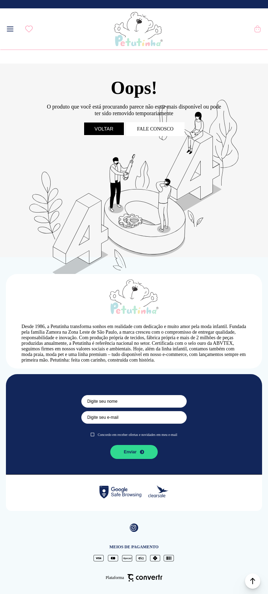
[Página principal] (138, 29)
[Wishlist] (29, 29)
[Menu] (10, 29)
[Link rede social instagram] (134, 528)
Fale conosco (155, 129)
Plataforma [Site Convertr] (134, 577)
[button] (252, 581)
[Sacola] (258, 29)
